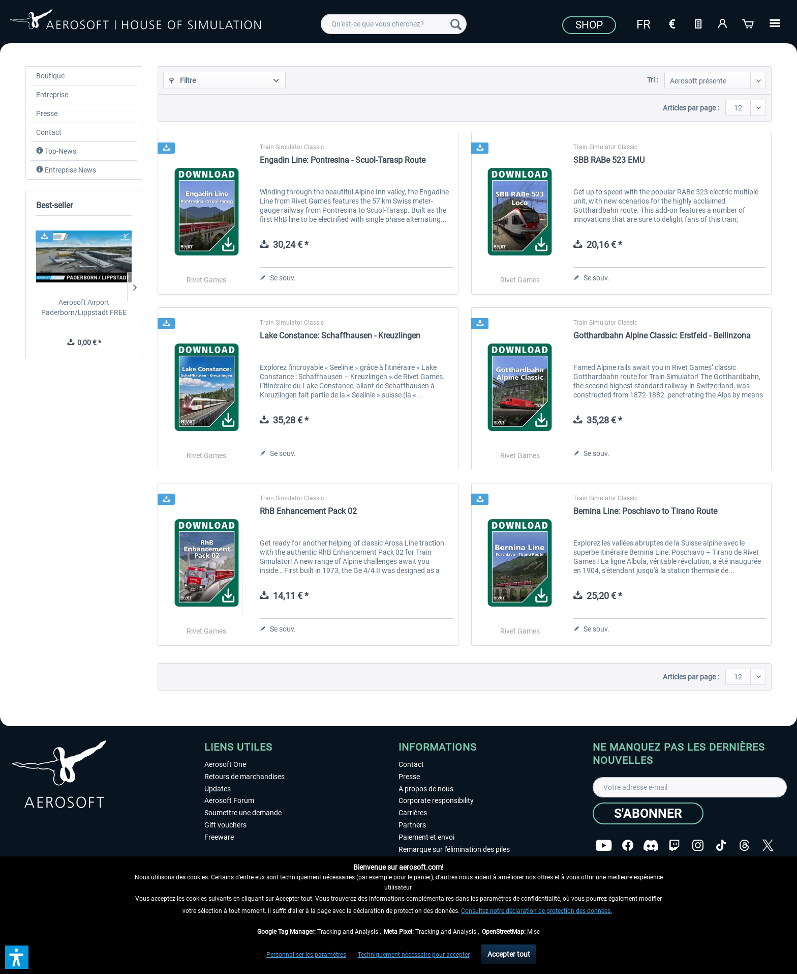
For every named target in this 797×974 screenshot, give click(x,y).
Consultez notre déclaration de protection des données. (536, 910)
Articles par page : (691, 108)
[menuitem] (394, 24)
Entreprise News (66, 170)
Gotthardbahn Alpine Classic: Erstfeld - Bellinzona (662, 335)
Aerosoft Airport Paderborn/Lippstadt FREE (84, 307)
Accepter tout (508, 954)
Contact (49, 132)
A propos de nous (425, 789)
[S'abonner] (648, 813)
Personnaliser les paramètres (306, 954)
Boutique (50, 76)
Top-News (56, 151)
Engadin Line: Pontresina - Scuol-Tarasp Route (342, 160)
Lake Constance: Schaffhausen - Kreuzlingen (340, 335)
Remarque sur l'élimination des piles (454, 849)
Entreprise (52, 95)
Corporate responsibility (436, 800)
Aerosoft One (225, 764)
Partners (412, 825)
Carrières (412, 813)
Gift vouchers (225, 825)
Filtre (182, 80)
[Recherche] (456, 24)
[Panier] (749, 23)
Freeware (219, 837)
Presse (46, 113)
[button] (16, 957)
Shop (589, 25)
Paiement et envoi (426, 837)
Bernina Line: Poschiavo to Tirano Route (645, 511)
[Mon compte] (723, 23)
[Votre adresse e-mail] (690, 787)
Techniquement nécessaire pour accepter (414, 954)
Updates (217, 789)
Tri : (652, 80)
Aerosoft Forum (229, 800)
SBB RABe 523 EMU (609, 160)
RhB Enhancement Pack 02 (308, 511)
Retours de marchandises (244, 776)
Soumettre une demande (243, 813)
